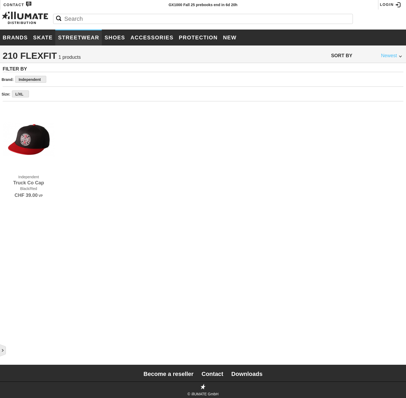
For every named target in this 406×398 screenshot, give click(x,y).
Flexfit (16, 228)
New (229, 37)
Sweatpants (19, 183)
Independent (106, 79)
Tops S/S (16, 157)
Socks (13, 292)
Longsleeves (20, 125)
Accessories (152, 37)
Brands (15, 37)
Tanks (13, 151)
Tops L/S (16, 170)
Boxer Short (19, 298)
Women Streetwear (33, 321)
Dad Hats (19, 208)
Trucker (17, 202)
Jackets (15, 164)
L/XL (96, 94)
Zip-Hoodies (19, 145)
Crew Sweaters (23, 132)
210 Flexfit (20, 240)
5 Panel (17, 196)
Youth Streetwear (32, 335)
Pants (13, 177)
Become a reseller (168, 374)
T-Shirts (15, 119)
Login (390, 4)
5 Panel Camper (25, 234)
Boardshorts (19, 266)
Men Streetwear (28, 110)
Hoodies (15, 138)
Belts (12, 279)
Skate (43, 37)
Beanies (15, 272)
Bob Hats (16, 285)
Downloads (247, 374)
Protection (198, 37)
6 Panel (17, 215)
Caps (12, 189)
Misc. (12, 304)
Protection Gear (29, 96)
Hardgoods (20, 55)
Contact (17, 4)
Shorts (13, 260)
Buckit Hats (21, 247)
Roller (14, 348)
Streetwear (78, 37)
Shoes (114, 37)
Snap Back (20, 221)
